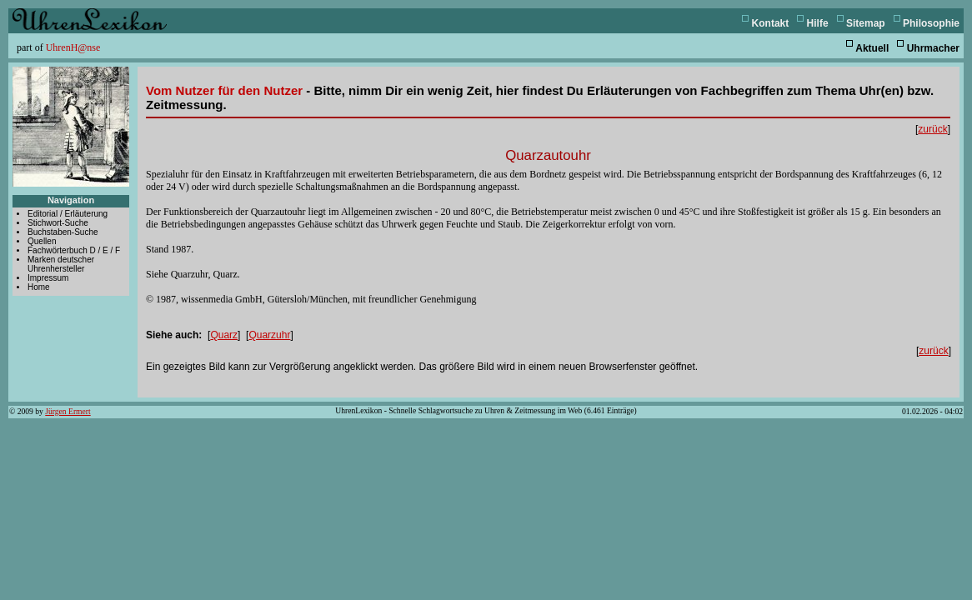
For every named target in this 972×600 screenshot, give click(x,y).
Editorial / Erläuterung (68, 213)
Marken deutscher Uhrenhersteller (61, 264)
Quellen (42, 241)
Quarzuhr (269, 335)
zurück (932, 129)
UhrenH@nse (73, 47)
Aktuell (872, 48)
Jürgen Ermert (67, 411)
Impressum (48, 277)
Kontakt (770, 23)
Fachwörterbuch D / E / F (74, 250)
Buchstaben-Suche (63, 232)
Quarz (224, 335)
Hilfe (818, 23)
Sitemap (865, 23)
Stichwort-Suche (58, 223)
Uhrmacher (933, 48)
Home (39, 287)
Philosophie (931, 23)
